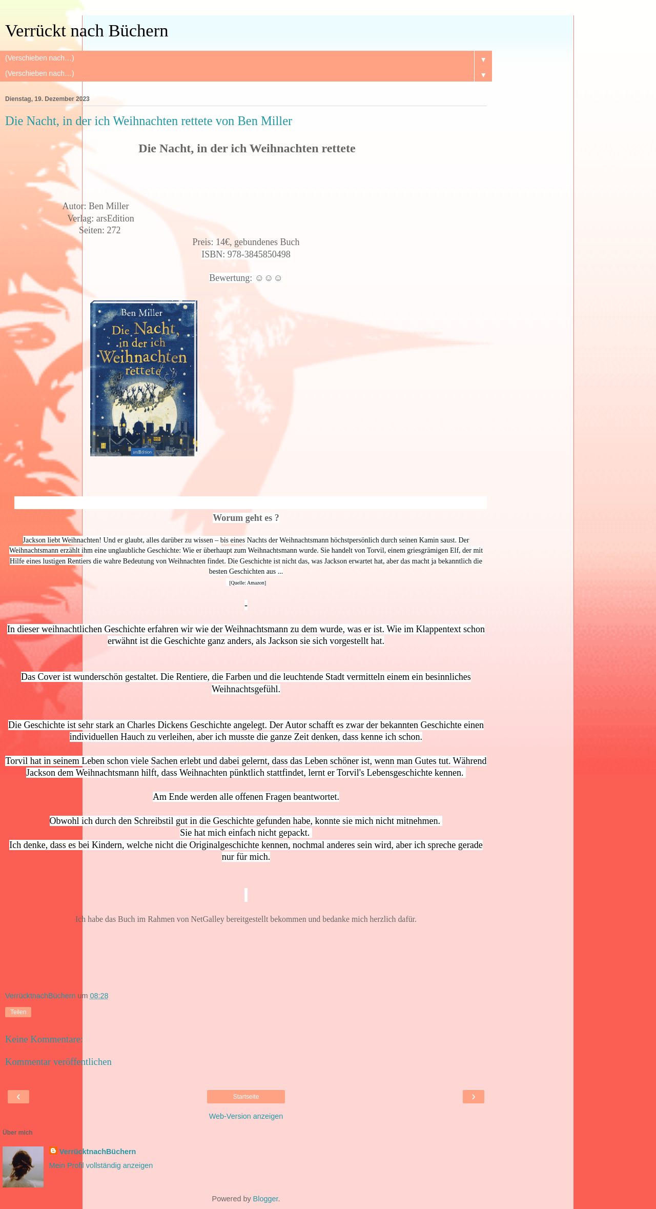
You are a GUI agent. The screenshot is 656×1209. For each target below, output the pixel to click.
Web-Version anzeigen (246, 1116)
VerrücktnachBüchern (97, 1151)
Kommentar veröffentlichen (58, 1061)
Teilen (18, 1012)
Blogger (265, 1199)
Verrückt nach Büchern (86, 30)
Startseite (246, 1096)
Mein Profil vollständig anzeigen (101, 1165)
